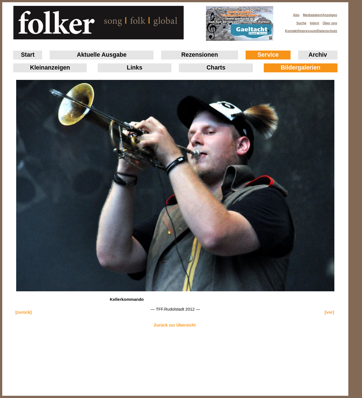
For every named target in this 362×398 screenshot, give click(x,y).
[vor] (329, 312)
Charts (216, 67)
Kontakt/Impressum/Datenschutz (309, 29)
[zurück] (23, 312)
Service (268, 54)
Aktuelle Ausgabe (101, 54)
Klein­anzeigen (50, 67)
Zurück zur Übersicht (175, 325)
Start (28, 54)
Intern (314, 23)
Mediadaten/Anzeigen (320, 15)
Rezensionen (199, 54)
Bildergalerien (300, 67)
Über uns (330, 23)
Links (134, 67)
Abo (296, 15)
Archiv (317, 54)
